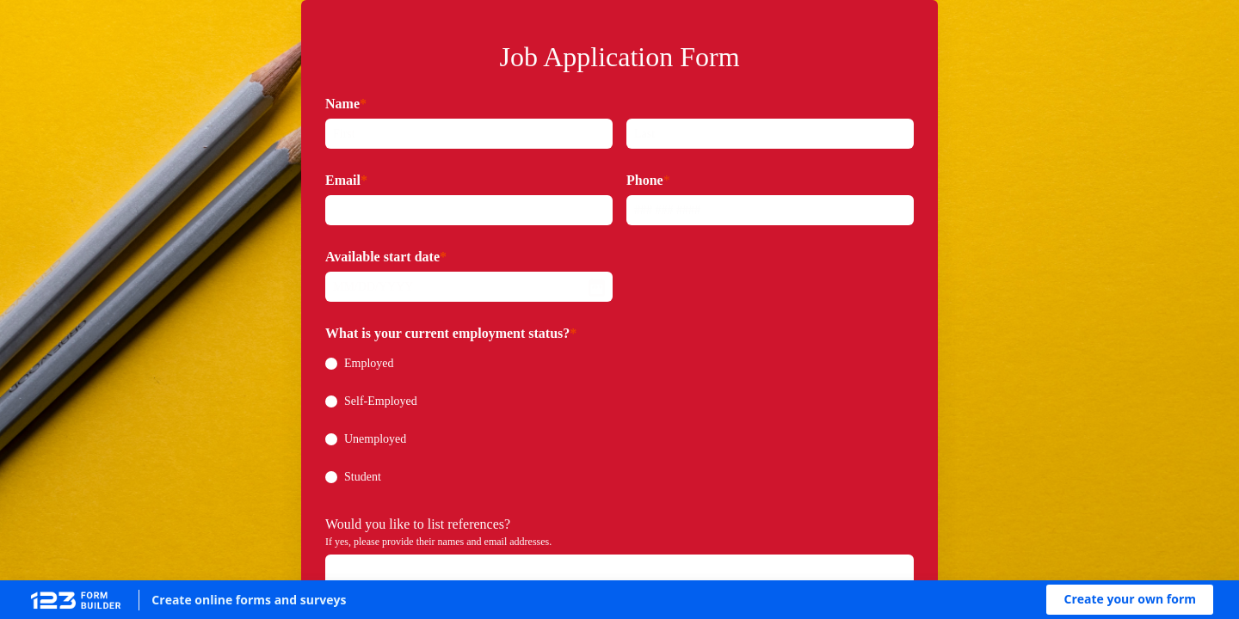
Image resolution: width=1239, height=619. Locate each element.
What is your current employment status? (447, 333)
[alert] (469, 287)
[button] (1129, 600)
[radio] (331, 364)
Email (343, 180)
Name (342, 103)
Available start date (382, 256)
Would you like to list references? (417, 524)
